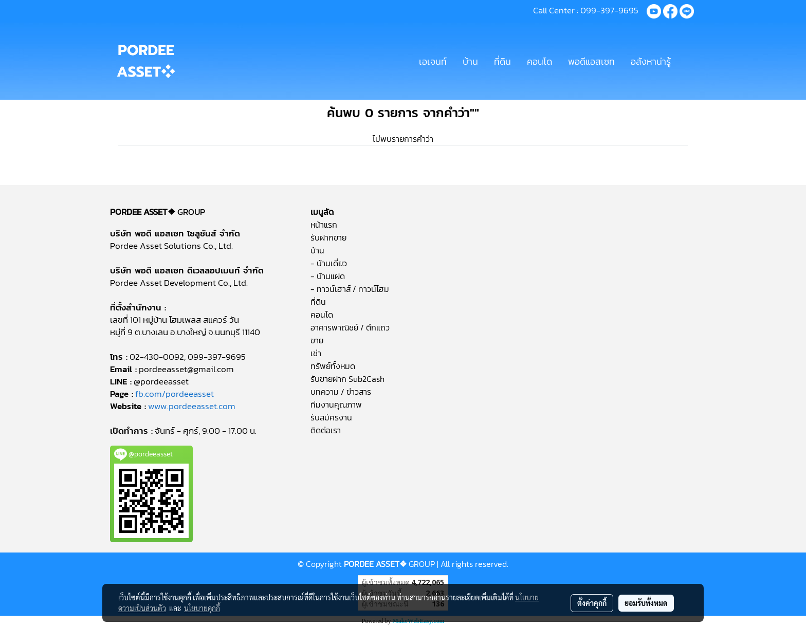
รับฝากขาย (328, 237)
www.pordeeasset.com (191, 406)
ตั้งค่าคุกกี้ (592, 602)
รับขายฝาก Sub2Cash (347, 379)
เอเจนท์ (433, 61)
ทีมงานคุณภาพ (336, 404)
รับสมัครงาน (331, 417)
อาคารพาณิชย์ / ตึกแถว (350, 327)
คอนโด (539, 61)
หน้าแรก (323, 224)
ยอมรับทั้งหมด (646, 602)
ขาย (316, 340)
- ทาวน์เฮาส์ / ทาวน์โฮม (349, 289)
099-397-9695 (609, 10)
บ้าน (470, 61)
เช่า (315, 353)
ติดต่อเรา (325, 430)
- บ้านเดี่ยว (328, 263)
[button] (688, 61)
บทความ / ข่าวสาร (340, 391)
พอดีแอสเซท (591, 61)
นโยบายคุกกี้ (202, 608)
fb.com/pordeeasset (174, 393)
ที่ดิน (502, 61)
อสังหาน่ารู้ (651, 61)
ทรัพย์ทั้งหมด (332, 366)
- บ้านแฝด (327, 276)
